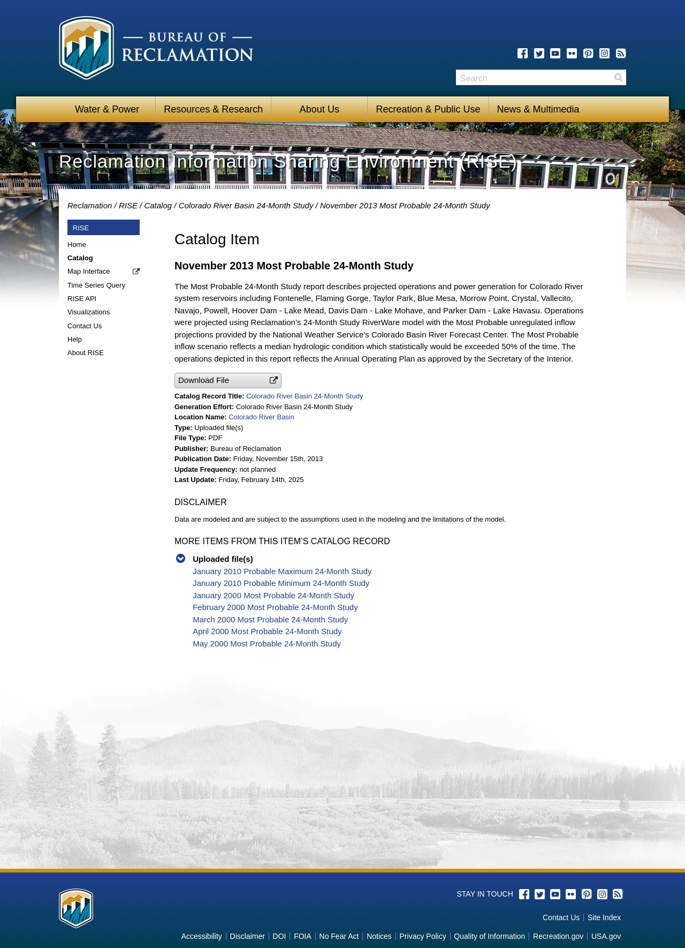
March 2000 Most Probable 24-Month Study (270, 619)
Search (618, 77)
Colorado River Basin (261, 417)
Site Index (604, 917)
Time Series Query (96, 285)
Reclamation (89, 205)
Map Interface (88, 271)
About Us (319, 109)
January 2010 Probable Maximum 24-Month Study (282, 571)
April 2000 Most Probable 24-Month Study (267, 631)
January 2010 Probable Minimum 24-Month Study (281, 583)
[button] (227, 380)
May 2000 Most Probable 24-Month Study (267, 643)
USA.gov (606, 936)
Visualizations (88, 312)
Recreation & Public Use (428, 109)
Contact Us (84, 326)
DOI (279, 936)
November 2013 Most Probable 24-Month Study (405, 205)
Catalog (158, 205)
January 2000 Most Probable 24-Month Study (273, 595)
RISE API (81, 299)
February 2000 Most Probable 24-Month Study (275, 607)
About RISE (85, 353)
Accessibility (201, 936)
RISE (128, 205)
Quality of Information (489, 936)
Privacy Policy (423, 936)
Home (76, 244)
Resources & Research (213, 109)
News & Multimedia (538, 109)
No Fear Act (339, 936)
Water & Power (107, 109)
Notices (379, 936)
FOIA (302, 936)
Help (74, 339)
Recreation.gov (558, 936)
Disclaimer (247, 936)
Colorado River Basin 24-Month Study (246, 205)
